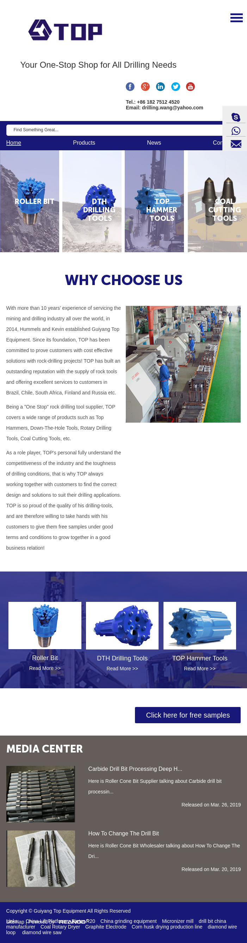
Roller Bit (45, 657)
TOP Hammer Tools (199, 658)
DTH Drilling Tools (122, 658)
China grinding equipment (128, 921)
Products (84, 143)
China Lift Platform (46, 921)
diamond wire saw (42, 932)
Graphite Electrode (105, 927)
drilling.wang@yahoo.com (172, 107)
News (154, 143)
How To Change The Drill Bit (123, 833)
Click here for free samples (188, 715)
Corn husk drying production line (167, 927)
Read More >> (45, 668)
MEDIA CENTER (44, 749)
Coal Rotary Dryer (60, 927)
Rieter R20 (83, 921)
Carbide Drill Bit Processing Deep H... (135, 769)
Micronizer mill (177, 921)
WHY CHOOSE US (124, 280)
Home (13, 143)
